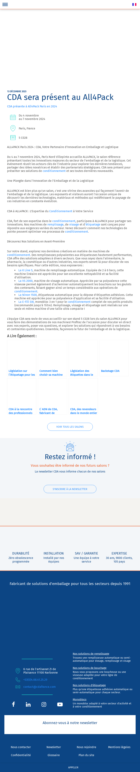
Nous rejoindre (86, 747)
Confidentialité (21, 755)
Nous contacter (21, 747)
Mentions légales (119, 747)
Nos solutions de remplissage (91, 654)
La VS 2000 (25, 281)
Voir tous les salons (70, 427)
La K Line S (25, 270)
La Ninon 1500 (27, 295)
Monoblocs (79, 699)
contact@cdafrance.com (39, 687)
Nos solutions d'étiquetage (89, 685)
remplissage (55, 224)
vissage (74, 224)
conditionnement (54, 171)
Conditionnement (60, 211)
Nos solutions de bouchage (89, 668)
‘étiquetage (92, 224)
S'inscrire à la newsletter (70, 489)
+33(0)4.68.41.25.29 (35, 680)
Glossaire (54, 755)
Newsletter (53, 747)
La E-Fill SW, (26, 302)
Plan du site (86, 755)
